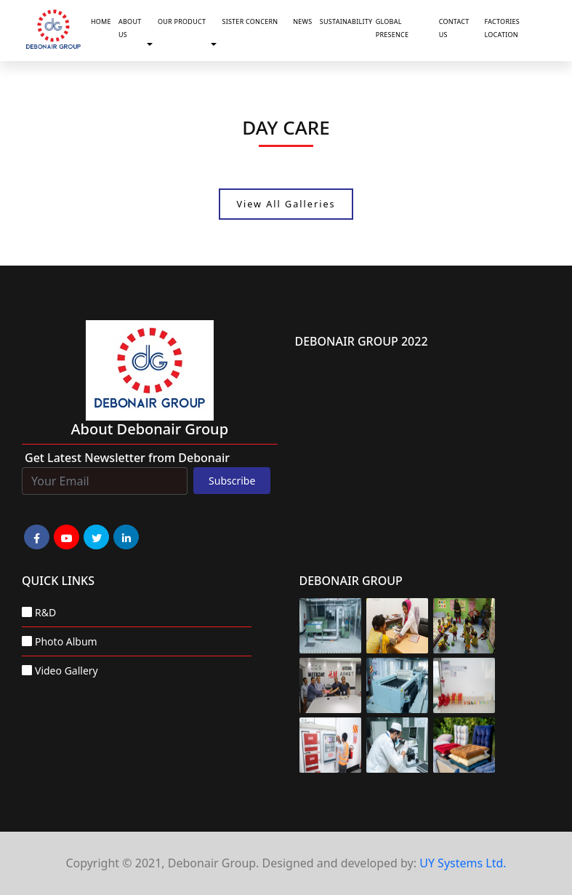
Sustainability (345, 21)
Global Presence (392, 28)
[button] (152, 45)
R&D (45, 612)
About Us (129, 28)
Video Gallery (66, 670)
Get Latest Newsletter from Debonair (127, 458)
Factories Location (502, 28)
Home (101, 21)
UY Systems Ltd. (462, 863)
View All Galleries (285, 204)
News (302, 21)
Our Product (182, 21)
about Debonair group (149, 429)
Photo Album (66, 641)
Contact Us (454, 28)
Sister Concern (250, 21)
